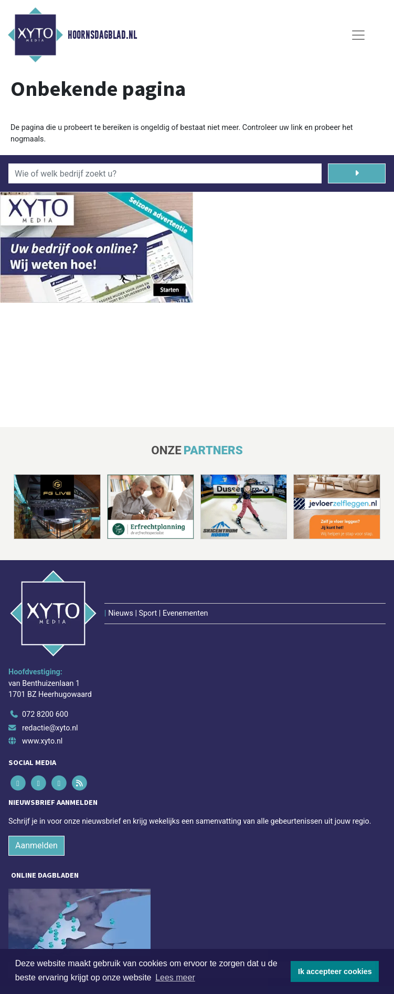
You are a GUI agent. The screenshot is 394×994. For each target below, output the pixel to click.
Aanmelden (36, 845)
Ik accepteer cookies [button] (335, 971)
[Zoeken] (357, 173)
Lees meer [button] (175, 977)
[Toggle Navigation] (358, 35)
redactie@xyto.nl (50, 728)
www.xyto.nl (42, 741)
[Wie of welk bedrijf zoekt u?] (165, 173)
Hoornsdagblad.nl (102, 35)
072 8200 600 (45, 714)
